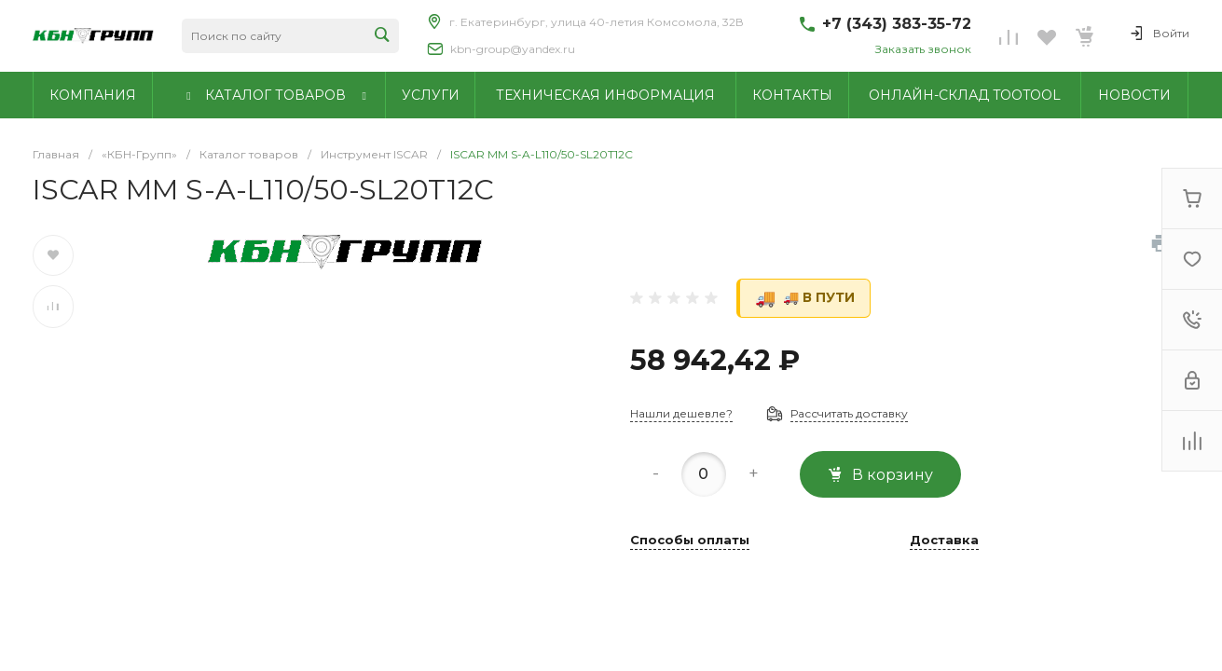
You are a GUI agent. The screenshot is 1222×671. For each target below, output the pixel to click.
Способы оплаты (689, 540)
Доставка (944, 540)
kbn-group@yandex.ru (512, 49)
